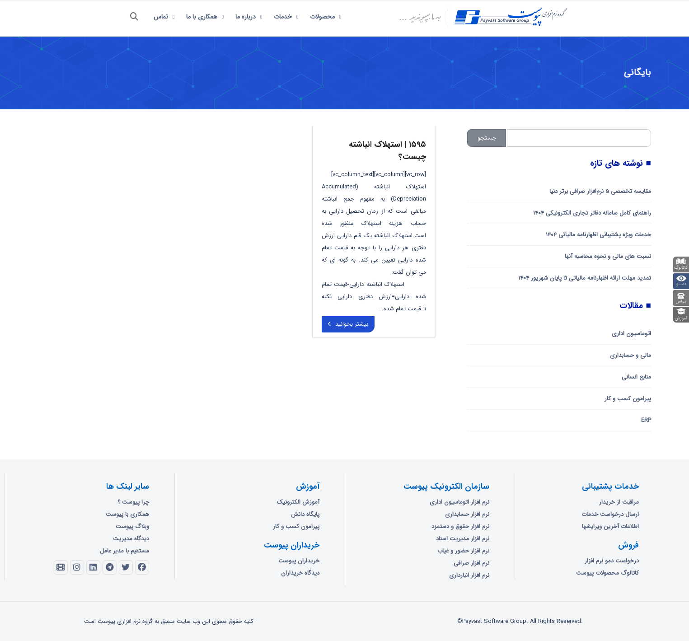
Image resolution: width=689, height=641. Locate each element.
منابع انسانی (636, 377)
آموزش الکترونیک (298, 502)
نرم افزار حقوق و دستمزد (460, 526)
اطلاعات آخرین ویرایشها (610, 526)
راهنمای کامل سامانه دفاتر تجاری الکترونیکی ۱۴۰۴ (592, 213)
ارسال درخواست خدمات (610, 514)
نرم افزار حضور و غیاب (463, 551)
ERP (646, 420)
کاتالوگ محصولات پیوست (607, 573)
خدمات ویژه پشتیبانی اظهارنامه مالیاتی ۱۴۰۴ (598, 234)
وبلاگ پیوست (132, 526)
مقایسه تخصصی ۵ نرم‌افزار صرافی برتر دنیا (600, 191)
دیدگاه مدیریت (131, 538)
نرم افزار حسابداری (467, 514)
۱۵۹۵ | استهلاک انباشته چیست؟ (387, 150)
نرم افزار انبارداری (469, 575)
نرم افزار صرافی (471, 563)
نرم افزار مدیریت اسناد (462, 538)
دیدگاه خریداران (300, 573)
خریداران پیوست (298, 561)
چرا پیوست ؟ (133, 502)
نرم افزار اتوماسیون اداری (459, 502)
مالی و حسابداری (630, 355)
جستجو (487, 138)
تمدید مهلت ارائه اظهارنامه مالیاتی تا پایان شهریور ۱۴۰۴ (584, 278)
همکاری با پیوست (127, 514)
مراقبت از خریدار (619, 502)
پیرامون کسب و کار (628, 398)
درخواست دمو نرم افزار (612, 561)
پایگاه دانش (305, 514)
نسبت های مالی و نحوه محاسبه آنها (608, 256)
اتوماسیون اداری (631, 333)
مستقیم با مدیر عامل (124, 551)
